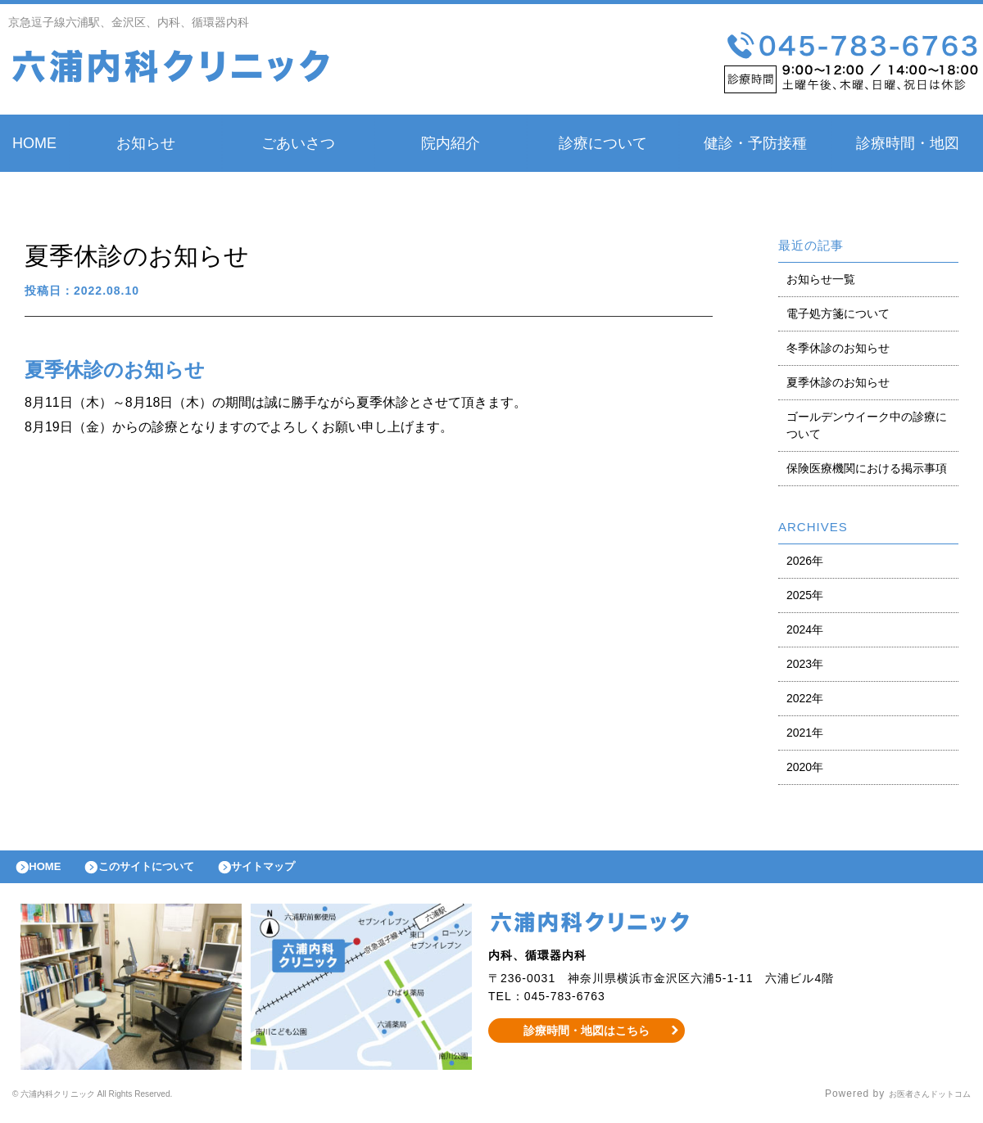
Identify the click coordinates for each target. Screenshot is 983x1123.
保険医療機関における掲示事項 (866, 468)
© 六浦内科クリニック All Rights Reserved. (120, 1102)
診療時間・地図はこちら (587, 1037)
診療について (603, 143)
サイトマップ (300, 870)
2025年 (804, 595)
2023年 (804, 663)
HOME (34, 143)
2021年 (804, 732)
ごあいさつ (298, 143)
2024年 (804, 629)
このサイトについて (166, 870)
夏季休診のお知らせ (838, 382)
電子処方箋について (838, 313)
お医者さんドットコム (917, 1102)
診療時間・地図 (907, 143)
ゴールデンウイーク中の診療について (866, 425)
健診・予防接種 (755, 143)
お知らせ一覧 (820, 279)
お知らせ (145, 143)
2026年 (804, 560)
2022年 (804, 698)
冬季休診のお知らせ (838, 347)
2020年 (804, 766)
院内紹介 (450, 143)
